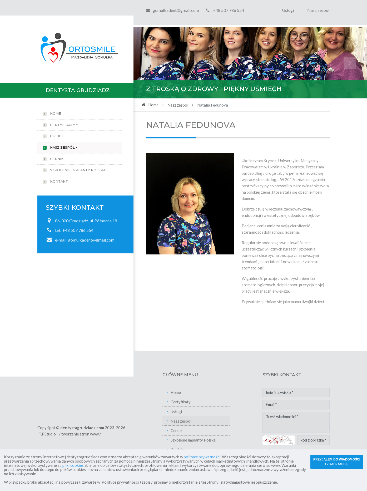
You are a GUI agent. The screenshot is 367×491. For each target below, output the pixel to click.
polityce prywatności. (202, 456)
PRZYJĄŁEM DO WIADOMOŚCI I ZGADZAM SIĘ (336, 462)
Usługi (288, 10)
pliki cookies (73, 465)
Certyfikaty (62, 125)
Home (55, 114)
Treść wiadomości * (311, 422)
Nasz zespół (318, 10)
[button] (150, 62)
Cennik (57, 159)
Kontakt (59, 181)
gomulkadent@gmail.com (176, 10)
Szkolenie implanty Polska (78, 170)
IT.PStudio (62, 434)
